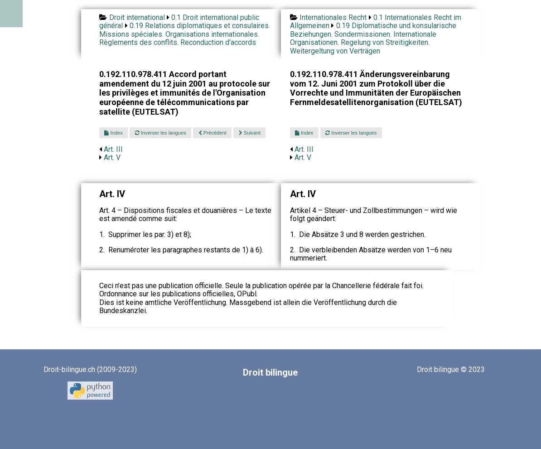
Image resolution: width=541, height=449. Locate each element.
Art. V (112, 157)
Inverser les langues (160, 132)
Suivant (250, 132)
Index (113, 132)
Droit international (137, 17)
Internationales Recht (333, 17)
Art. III (113, 149)
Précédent (212, 132)
